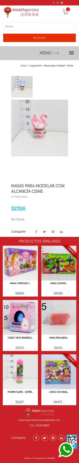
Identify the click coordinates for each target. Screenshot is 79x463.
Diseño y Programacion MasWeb (39, 458)
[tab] (22, 87)
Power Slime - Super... (20, 392)
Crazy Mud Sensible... (20, 338)
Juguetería (35, 65)
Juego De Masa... (58, 392)
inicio (24, 65)
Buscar (39, 37)
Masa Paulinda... (58, 338)
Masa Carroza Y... (20, 283)
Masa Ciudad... (58, 283)
